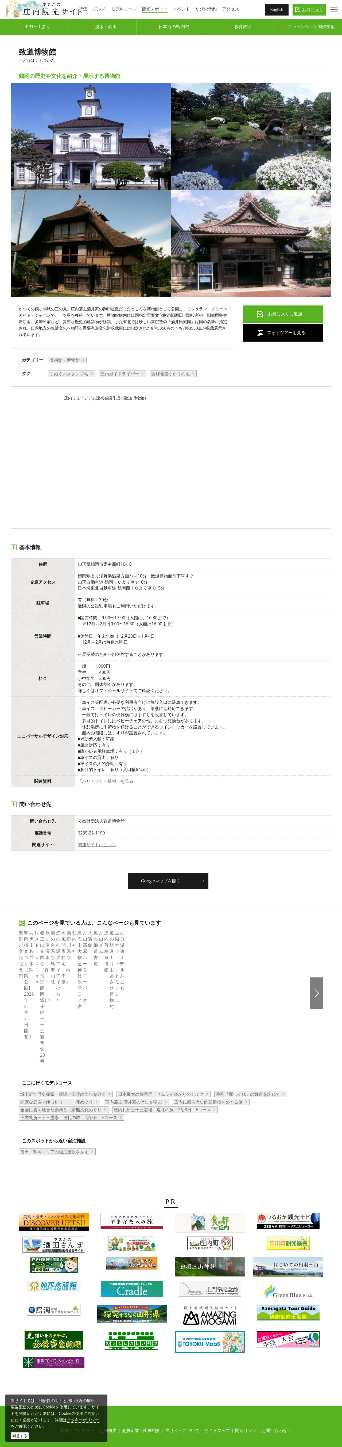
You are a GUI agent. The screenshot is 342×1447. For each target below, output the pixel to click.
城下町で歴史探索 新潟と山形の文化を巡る (63, 1020)
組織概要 (108, 1356)
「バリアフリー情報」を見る (105, 781)
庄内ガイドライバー (119, 374)
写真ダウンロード (77, 1356)
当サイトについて (182, 1356)
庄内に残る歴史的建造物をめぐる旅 (208, 1028)
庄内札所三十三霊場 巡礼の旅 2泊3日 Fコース (68, 1043)
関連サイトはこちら (97, 845)
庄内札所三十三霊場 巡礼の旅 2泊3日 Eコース (162, 1035)
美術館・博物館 (65, 360)
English (276, 9)
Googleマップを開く (161, 881)
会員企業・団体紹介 (141, 1356)
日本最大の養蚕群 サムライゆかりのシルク (161, 1020)
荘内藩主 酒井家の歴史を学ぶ (133, 1028)
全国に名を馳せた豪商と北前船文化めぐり (61, 1035)
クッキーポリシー (83, 1419)
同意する (19, 1435)
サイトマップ (217, 1356)
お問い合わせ (274, 1356)
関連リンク (245, 1356)
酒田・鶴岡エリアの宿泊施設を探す (54, 1078)
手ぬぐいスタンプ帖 (69, 374)
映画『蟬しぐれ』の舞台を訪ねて (248, 1020)
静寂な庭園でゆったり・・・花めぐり (56, 1028)
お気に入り (312, 10)
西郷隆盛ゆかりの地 (170, 374)
